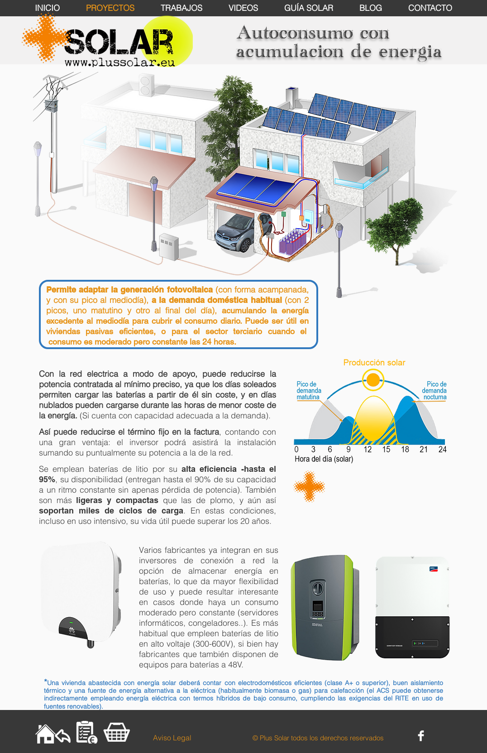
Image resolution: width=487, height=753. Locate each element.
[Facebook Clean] (420, 735)
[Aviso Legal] (172, 737)
